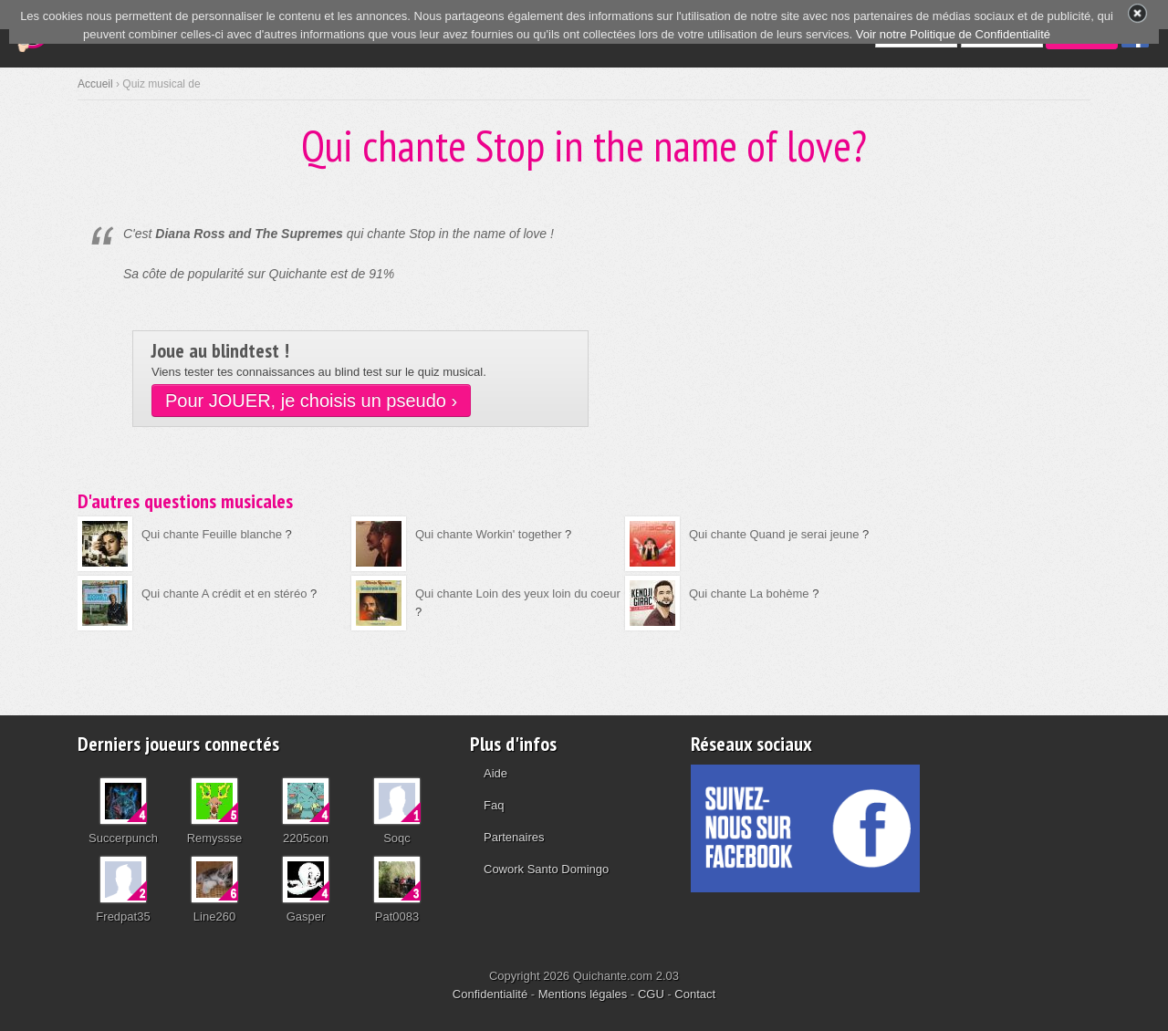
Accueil (95, 84)
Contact (694, 994)
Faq (494, 805)
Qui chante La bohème (749, 593)
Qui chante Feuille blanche (211, 534)
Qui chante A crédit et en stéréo (224, 593)
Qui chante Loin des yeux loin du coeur (517, 593)
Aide (495, 773)
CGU (651, 994)
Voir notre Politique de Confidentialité (953, 34)
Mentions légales (583, 994)
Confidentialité (490, 994)
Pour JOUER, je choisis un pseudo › (311, 401)
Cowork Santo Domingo (546, 869)
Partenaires (514, 837)
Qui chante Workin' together (488, 534)
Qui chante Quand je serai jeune (774, 534)
